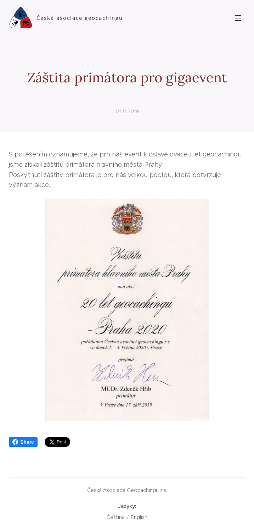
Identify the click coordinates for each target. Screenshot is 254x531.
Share (23, 442)
